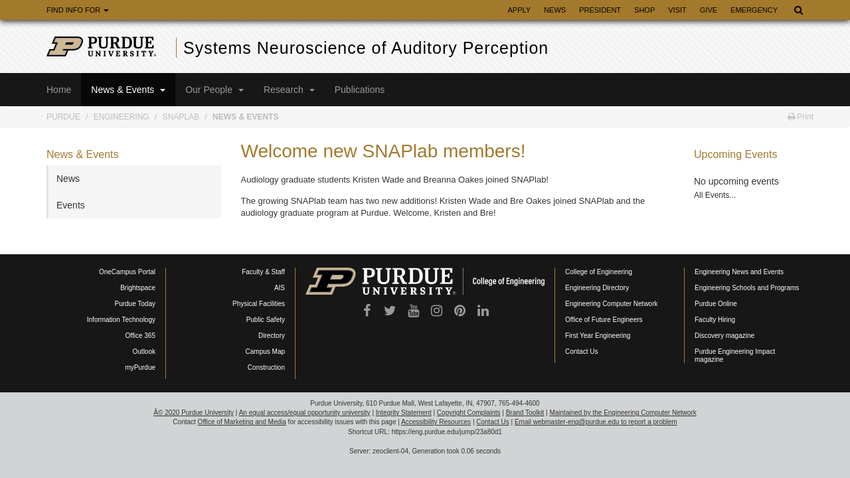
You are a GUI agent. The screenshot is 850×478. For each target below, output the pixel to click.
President (600, 10)
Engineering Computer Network (611, 303)
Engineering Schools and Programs (747, 287)
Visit (677, 10)
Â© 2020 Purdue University (193, 412)
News (555, 10)
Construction (266, 367)
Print (800, 116)
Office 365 (140, 335)
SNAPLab (181, 116)
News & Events (128, 89)
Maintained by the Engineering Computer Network (622, 412)
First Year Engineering (597, 335)
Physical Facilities (258, 303)
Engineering (121, 116)
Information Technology (121, 319)
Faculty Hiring (715, 319)
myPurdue (140, 367)
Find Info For (77, 10)
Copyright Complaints (469, 412)
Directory (271, 335)
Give (708, 10)
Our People (214, 89)
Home (58, 89)
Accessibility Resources (436, 422)
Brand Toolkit (525, 412)
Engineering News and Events (739, 272)
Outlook (144, 351)
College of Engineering (598, 272)
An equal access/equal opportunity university (305, 412)
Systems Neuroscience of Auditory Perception (366, 48)
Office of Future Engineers (604, 319)
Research (289, 89)
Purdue (63, 116)
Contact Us (581, 351)
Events (70, 205)
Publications (360, 89)
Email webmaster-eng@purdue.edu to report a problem (596, 422)
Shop (644, 10)
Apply (519, 10)
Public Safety (265, 319)
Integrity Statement (404, 412)
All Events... (715, 195)
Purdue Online (716, 303)
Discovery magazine (724, 335)
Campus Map (265, 351)
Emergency (754, 10)
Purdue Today (134, 303)
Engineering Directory (597, 287)
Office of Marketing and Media (242, 422)
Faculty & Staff (263, 272)
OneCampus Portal (127, 272)
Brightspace (137, 287)
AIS (279, 287)
